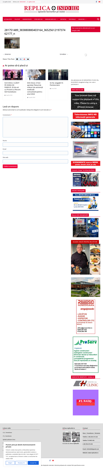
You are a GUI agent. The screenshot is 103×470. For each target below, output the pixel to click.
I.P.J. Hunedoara (7, 436)
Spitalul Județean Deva (9, 439)
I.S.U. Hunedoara (7, 432)
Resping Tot (21, 463)
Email (4, 149)
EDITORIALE (72, 19)
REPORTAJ (63, 19)
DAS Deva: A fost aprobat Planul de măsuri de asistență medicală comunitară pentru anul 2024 (35, 88)
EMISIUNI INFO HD (50, 19)
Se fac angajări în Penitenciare (56, 84)
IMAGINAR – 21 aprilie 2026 (27, 2)
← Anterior (7, 54)
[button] (57, 19)
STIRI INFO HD (38, 19)
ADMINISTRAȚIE (27, 19)
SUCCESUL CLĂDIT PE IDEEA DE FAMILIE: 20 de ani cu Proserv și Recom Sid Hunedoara (12, 87)
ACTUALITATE (8, 19)
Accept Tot (33, 463)
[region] (22, 454)
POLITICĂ (17, 19)
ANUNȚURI (81, 19)
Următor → (64, 54)
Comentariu (7, 115)
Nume (5, 141)
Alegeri (10, 463)
